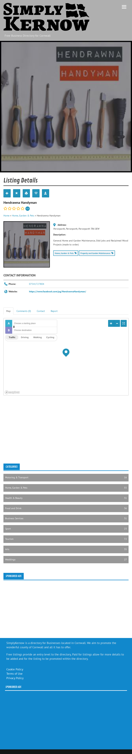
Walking (37, 337)
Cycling (50, 337)
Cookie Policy (14, 669)
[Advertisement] (66, 433)
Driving (25, 337)
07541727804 (36, 283)
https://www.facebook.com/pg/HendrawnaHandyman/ (57, 291)
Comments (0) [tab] (23, 311)
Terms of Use (14, 674)
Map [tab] (8, 311)
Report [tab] (54, 311)
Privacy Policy (15, 678)
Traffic (12, 337)
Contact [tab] (41, 311)
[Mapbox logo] (12, 392)
